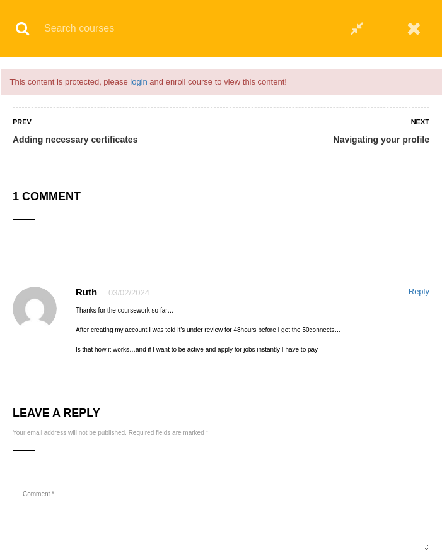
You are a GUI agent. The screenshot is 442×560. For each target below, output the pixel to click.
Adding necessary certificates (75, 139)
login (138, 81)
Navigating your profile (381, 139)
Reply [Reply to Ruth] (419, 291)
